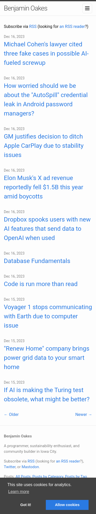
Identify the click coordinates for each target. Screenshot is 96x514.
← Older (11, 414)
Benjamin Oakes (25, 8)
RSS (33, 26)
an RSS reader (72, 26)
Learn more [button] (18, 491)
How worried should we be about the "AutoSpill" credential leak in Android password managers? (46, 99)
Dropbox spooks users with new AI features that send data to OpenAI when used (47, 229)
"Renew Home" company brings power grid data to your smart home (46, 358)
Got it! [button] (25, 505)
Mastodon (30, 467)
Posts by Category (47, 476)
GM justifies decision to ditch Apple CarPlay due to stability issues (43, 146)
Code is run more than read (41, 284)
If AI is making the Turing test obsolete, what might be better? (47, 394)
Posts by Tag (76, 476)
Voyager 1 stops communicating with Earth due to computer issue (48, 316)
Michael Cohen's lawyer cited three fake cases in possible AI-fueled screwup (46, 53)
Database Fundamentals (37, 261)
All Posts (23, 476)
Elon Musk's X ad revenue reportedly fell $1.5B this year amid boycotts (43, 187)
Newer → (83, 414)
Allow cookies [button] (67, 505)
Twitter (9, 467)
